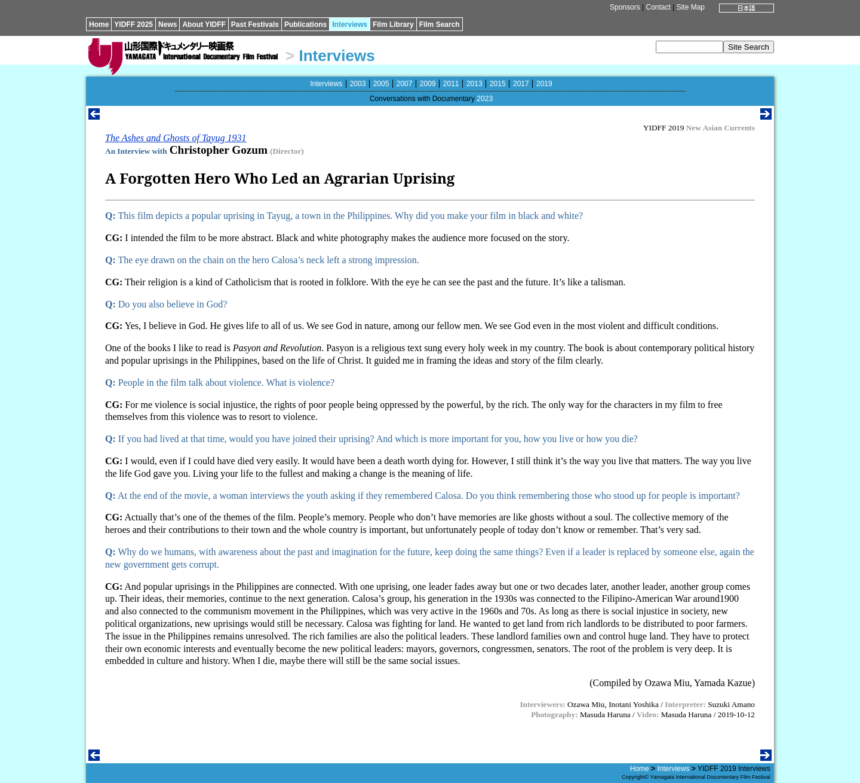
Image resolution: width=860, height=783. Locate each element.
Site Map (691, 7)
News (167, 24)
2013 (474, 84)
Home (99, 24)
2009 (428, 84)
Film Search (439, 24)
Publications (305, 24)
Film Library (393, 24)
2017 (521, 84)
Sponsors (625, 7)
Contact (658, 7)
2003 (358, 84)
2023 (485, 99)
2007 (405, 84)
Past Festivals (255, 24)
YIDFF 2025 (133, 24)
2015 (498, 84)
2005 (381, 84)
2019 (544, 84)
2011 (451, 84)
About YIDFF (203, 24)
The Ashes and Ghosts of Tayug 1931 (175, 138)
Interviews (349, 24)
